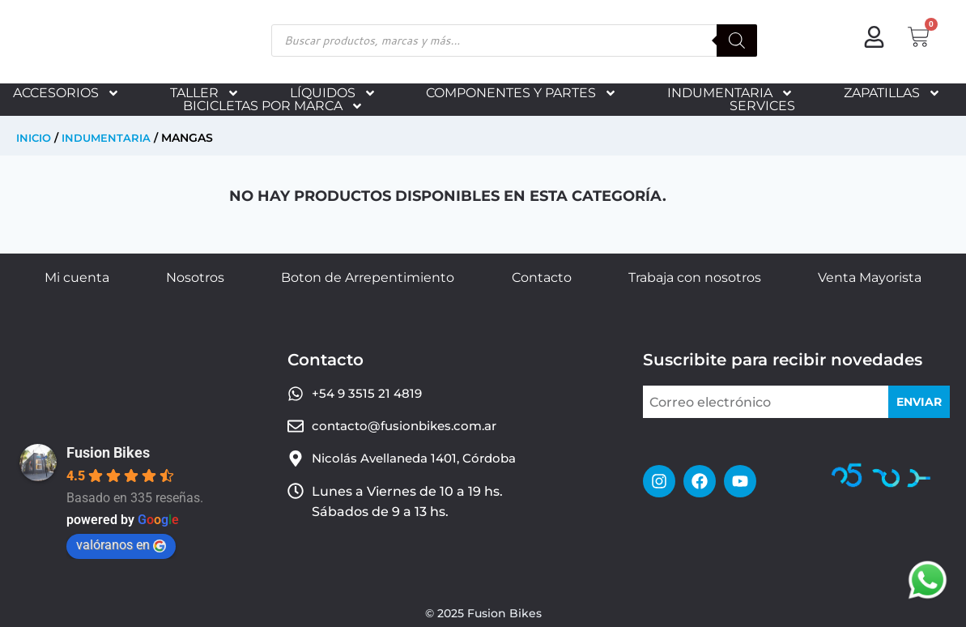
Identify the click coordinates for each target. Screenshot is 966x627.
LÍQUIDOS (333, 93)
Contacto (542, 277)
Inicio (34, 137)
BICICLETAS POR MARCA (273, 106)
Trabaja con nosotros (694, 277)
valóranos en (121, 544)
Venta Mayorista (869, 277)
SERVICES (762, 106)
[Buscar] (737, 40)
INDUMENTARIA (730, 93)
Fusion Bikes (108, 452)
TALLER (205, 93)
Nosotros (195, 277)
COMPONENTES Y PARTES (521, 93)
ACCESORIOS (66, 93)
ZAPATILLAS (892, 93)
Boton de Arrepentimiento (367, 277)
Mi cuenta (77, 277)
